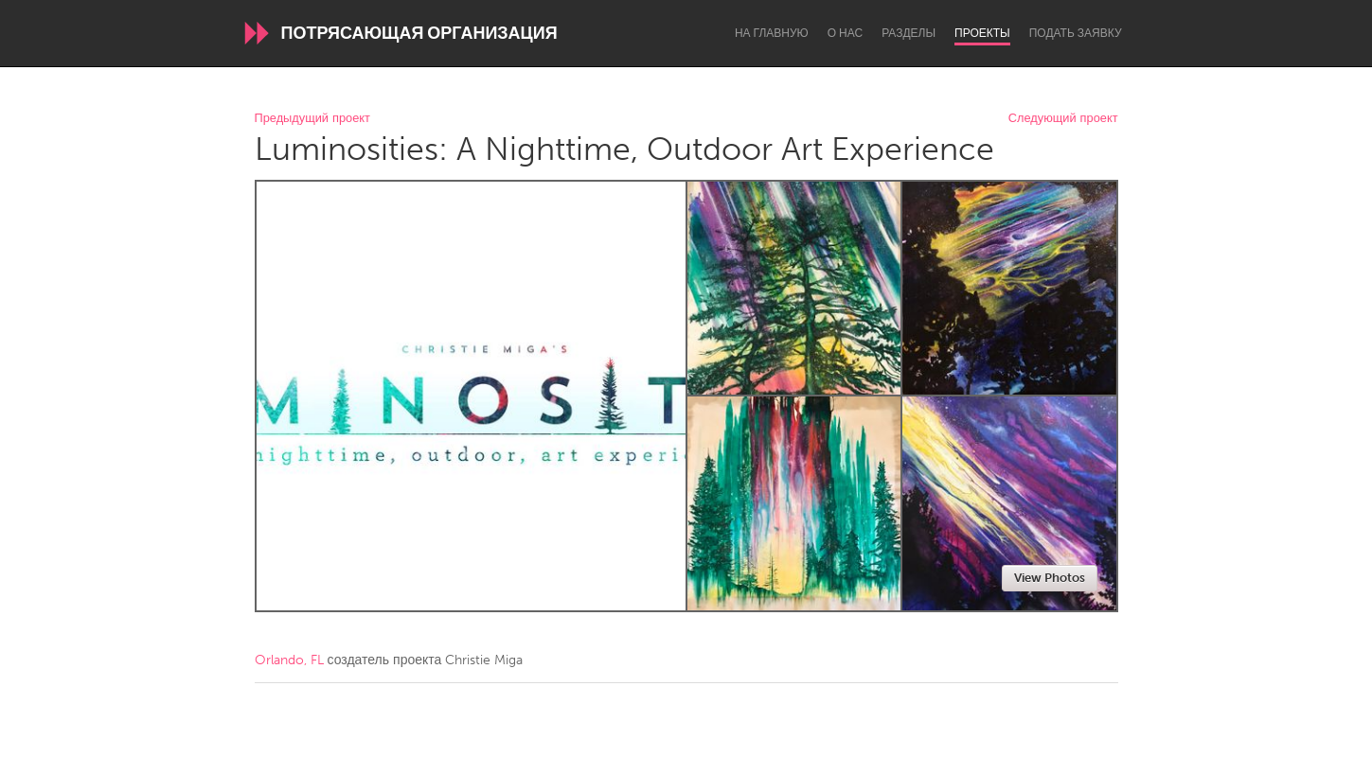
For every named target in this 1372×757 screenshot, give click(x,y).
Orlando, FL (289, 660)
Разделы (908, 33)
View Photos (1049, 578)
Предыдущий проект (312, 119)
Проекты (982, 33)
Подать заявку (1075, 33)
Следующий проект (1063, 119)
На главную (772, 33)
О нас (845, 33)
